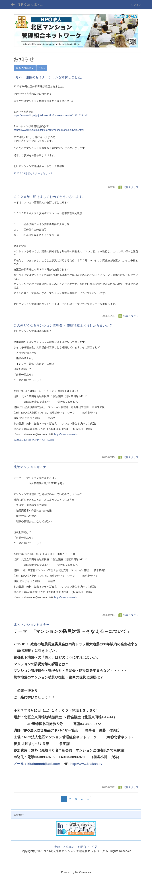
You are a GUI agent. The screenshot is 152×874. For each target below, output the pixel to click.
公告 (95, 846)
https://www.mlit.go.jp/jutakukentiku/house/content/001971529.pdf (50, 115)
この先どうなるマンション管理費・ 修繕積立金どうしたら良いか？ (63, 325)
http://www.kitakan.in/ (66, 434)
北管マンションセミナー (32, 467)
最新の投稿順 (24, 68)
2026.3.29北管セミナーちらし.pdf (33, 173)
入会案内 (69, 846)
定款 (57, 846)
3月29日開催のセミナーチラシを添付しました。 (49, 77)
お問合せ (83, 846)
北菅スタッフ (128, 187)
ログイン (136, 4)
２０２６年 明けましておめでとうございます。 (49, 197)
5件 (42, 68)
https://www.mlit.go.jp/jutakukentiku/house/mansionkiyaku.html (49, 129)
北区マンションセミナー (32, 624)
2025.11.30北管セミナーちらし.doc (34, 439)
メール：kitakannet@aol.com (37, 764)
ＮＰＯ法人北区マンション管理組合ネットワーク (32, 4)
